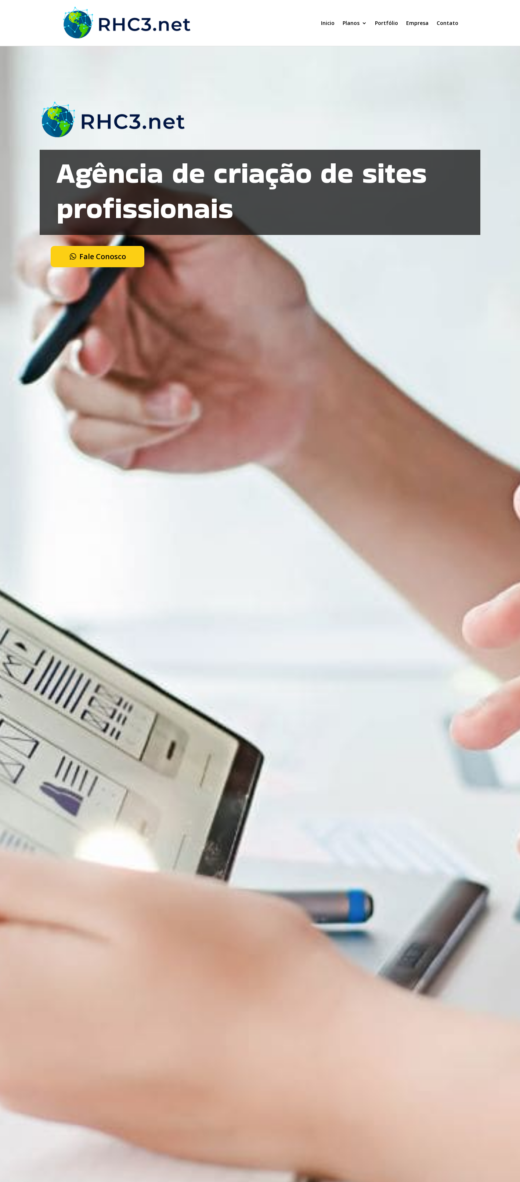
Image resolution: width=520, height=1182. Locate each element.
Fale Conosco (102, 256)
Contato (447, 22)
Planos (351, 22)
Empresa (417, 22)
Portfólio (386, 22)
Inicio (328, 22)
